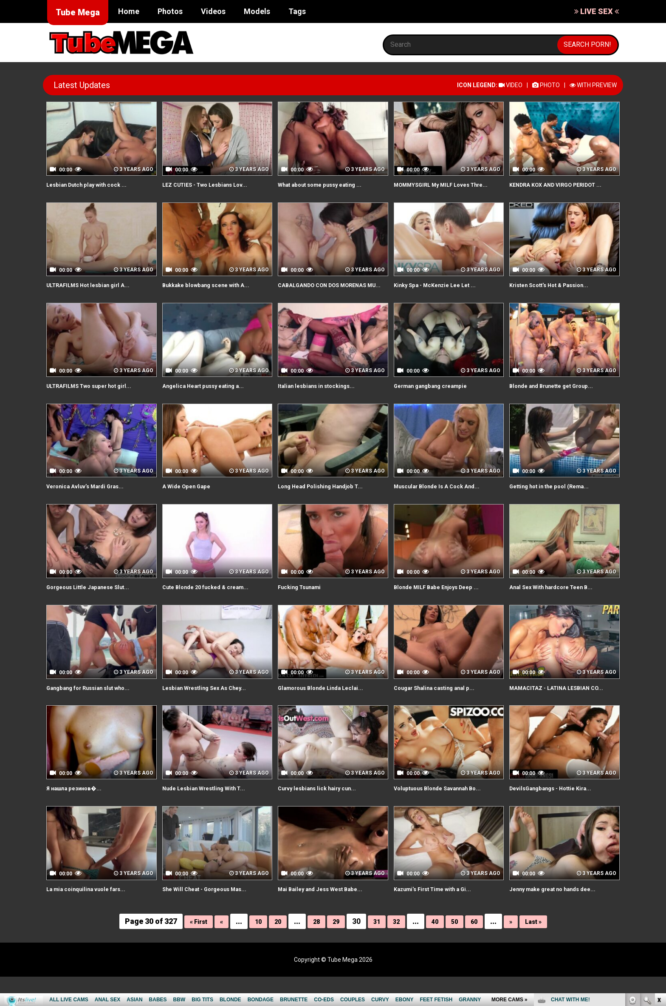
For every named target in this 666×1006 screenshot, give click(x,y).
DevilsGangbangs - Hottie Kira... (560, 817)
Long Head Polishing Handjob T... (330, 506)
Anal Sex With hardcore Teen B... (561, 606)
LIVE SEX (596, 11)
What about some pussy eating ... (330, 184)
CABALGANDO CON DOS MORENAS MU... (316, 299)
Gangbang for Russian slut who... (98, 707)
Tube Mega (78, 12)
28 (313, 950)
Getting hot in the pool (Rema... (558, 506)
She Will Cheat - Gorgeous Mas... (214, 918)
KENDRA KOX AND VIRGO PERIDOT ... (563, 189)
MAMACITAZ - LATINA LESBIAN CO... (559, 712)
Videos (213, 11)
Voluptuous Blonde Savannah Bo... (448, 817)
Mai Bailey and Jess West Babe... (330, 918)
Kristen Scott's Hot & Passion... (559, 295)
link (658, 873)
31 (377, 950)
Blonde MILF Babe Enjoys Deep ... (446, 606)
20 (272, 950)
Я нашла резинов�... (80, 817)
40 (438, 950)
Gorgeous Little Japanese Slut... (97, 606)
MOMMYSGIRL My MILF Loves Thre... (441, 189)
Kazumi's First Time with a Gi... (442, 918)
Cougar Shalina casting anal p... (443, 707)
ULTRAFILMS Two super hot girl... (99, 405)
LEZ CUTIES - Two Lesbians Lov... (215, 184)
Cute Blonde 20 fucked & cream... (215, 606)
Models (257, 11)
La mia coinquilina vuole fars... (94, 918)
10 (251, 950)
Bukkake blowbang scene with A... (216, 295)
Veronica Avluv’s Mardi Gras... (93, 506)
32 (398, 950)
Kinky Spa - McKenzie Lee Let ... (444, 295)
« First (187, 950)
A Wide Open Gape (191, 506)
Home (128, 11)
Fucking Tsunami (305, 606)
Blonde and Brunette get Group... (561, 405)
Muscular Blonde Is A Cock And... (446, 506)
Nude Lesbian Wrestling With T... (213, 817)
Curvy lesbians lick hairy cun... (325, 817)
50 (459, 950)
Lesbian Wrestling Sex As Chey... (214, 707)
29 (334, 950)
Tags (297, 11)
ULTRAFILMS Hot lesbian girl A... (97, 295)
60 (481, 950)
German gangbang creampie (439, 405)
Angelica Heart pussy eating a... (212, 405)
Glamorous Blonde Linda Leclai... (329, 707)
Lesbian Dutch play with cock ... (95, 184)
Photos (170, 11)
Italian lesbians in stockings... (324, 405)
